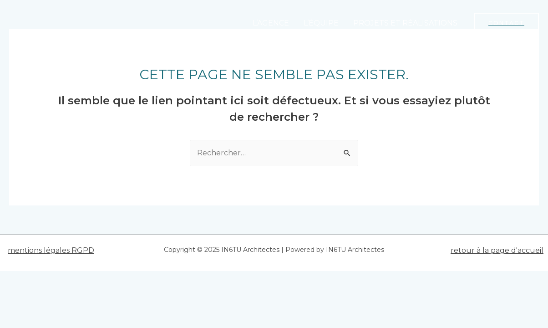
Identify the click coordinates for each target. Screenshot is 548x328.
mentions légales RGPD (51, 250)
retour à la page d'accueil (497, 250)
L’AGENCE (271, 23)
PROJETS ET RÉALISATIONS (405, 23)
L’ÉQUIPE (321, 23)
